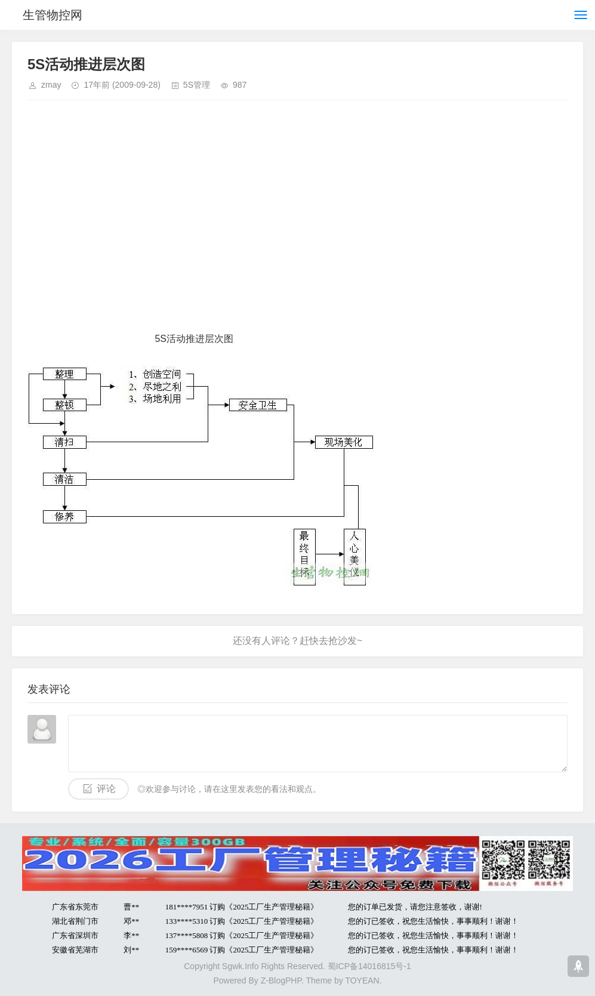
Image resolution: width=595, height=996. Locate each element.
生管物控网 (52, 14)
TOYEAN (362, 980)
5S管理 (196, 85)
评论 (106, 789)
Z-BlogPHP (281, 980)
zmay (51, 85)
